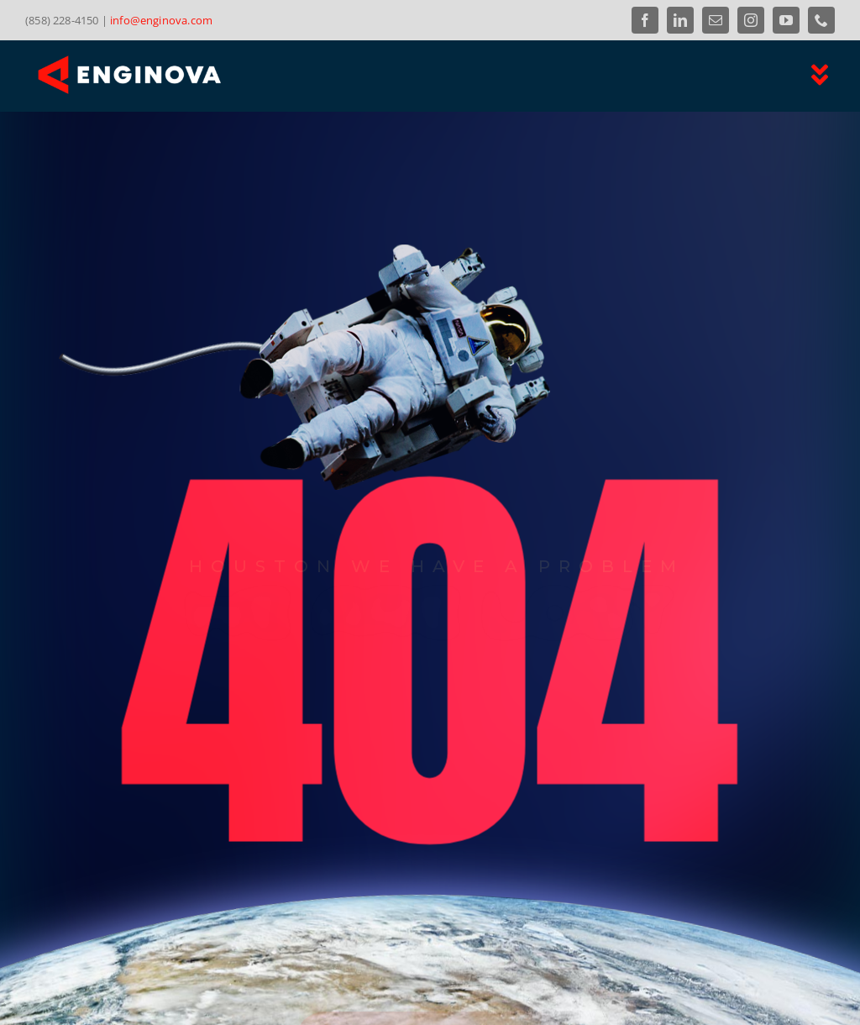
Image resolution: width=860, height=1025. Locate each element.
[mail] (715, 20)
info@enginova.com (161, 20)
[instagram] (750, 20)
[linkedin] (680, 20)
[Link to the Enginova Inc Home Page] (219, 75)
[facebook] (645, 20)
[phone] (821, 20)
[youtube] (786, 20)
